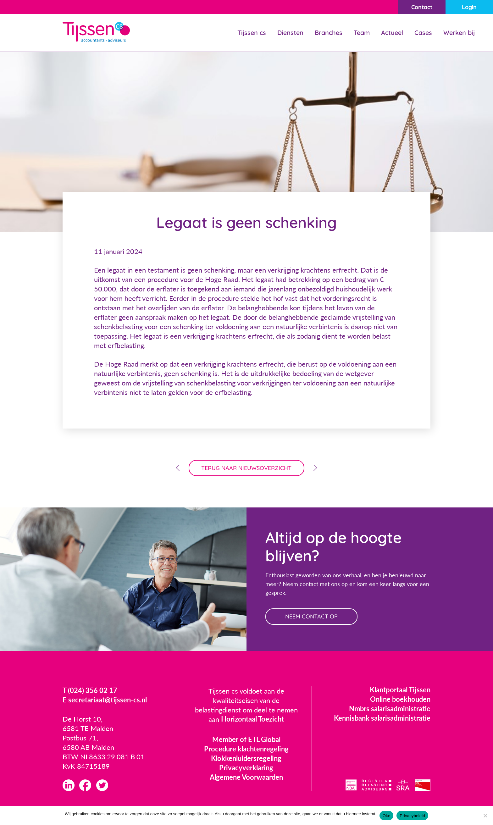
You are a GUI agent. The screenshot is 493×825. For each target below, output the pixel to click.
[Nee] (485, 815)
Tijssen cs (251, 32)
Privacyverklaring (246, 768)
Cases (423, 32)
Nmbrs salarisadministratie (389, 709)
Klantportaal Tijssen (400, 690)
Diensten (290, 32)
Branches (328, 32)
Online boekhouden (400, 699)
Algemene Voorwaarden (246, 777)
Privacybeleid (412, 815)
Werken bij (459, 32)
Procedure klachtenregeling (246, 749)
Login (469, 7)
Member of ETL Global (246, 739)
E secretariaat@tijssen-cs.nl (105, 700)
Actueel (392, 32)
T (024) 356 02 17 (90, 691)
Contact (421, 7)
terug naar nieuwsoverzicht (247, 468)
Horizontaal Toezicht (252, 719)
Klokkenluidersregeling (246, 758)
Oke (387, 815)
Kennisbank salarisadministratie (382, 718)
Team (362, 32)
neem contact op (311, 616)
